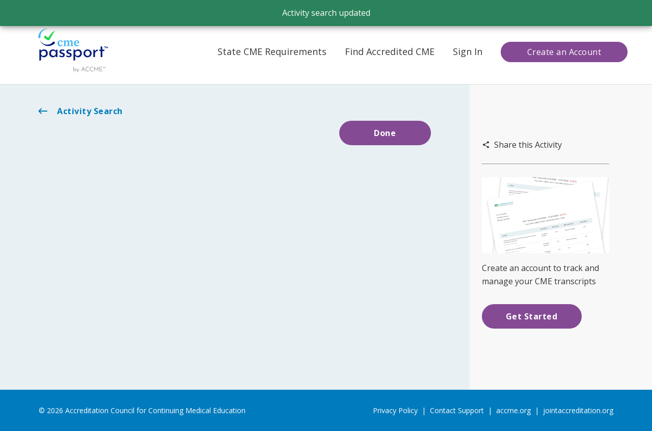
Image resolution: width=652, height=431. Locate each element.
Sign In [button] (467, 51)
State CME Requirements (272, 51)
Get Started (532, 316)
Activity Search (80, 111)
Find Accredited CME (389, 51)
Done (385, 133)
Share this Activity (522, 144)
